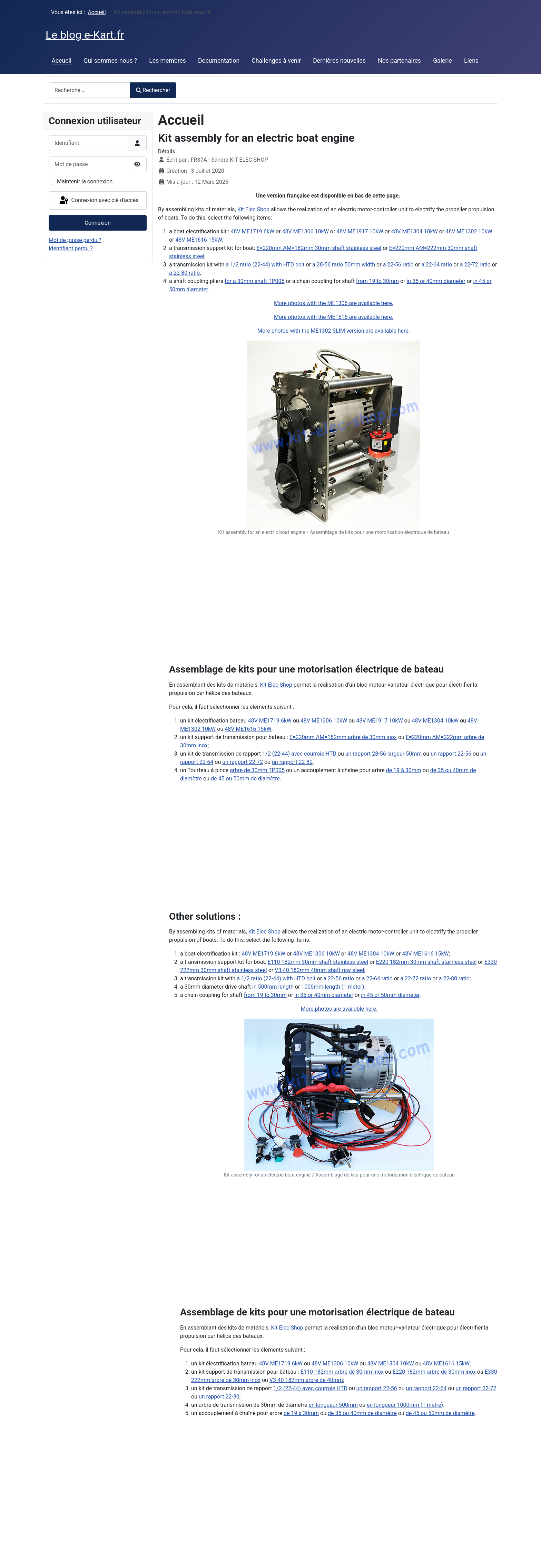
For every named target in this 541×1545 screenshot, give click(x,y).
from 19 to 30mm (377, 281)
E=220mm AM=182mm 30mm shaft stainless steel (318, 248)
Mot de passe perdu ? (75, 240)
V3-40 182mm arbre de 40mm (306, 1380)
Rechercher (153, 90)
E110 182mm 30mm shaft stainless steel (317, 962)
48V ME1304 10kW (414, 231)
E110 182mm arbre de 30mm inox (342, 1372)
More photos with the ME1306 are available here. (333, 303)
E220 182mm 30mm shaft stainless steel (426, 962)
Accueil (61, 60)
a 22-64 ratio (436, 264)
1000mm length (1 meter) (332, 986)
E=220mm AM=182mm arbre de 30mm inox (343, 737)
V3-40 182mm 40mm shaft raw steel (319, 970)
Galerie (442, 60)
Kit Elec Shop (253, 209)
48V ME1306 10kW (305, 231)
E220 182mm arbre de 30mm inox (434, 1372)
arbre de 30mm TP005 (257, 770)
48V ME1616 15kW (199, 239)
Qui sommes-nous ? (110, 60)
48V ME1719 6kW (252, 231)
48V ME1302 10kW (468, 231)
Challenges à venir (276, 60)
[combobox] (89, 90)
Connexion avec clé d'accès (98, 200)
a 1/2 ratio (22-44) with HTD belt (265, 264)
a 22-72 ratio (475, 264)
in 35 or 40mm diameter (435, 281)
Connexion (97, 223)
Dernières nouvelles (339, 60)
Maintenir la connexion (84, 181)
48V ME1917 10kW (359, 231)
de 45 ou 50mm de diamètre (245, 778)
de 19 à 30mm (403, 770)
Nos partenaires (399, 60)
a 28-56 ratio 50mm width (343, 264)
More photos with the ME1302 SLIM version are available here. (333, 330)
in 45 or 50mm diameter (390, 995)
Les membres (167, 60)
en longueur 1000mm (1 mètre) (405, 1405)
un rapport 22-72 (242, 762)
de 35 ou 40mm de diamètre (362, 1413)
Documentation (218, 60)
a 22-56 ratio (398, 264)
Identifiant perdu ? (71, 248)
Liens (471, 60)
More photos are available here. (339, 1009)
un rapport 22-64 (426, 1388)
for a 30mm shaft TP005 (255, 281)
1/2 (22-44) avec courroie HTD (299, 753)
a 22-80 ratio (184, 273)
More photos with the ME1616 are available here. (333, 317)
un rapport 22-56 (451, 753)
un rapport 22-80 (292, 762)
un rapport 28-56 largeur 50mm (383, 753)
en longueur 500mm (333, 1405)
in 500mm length (273, 986)
